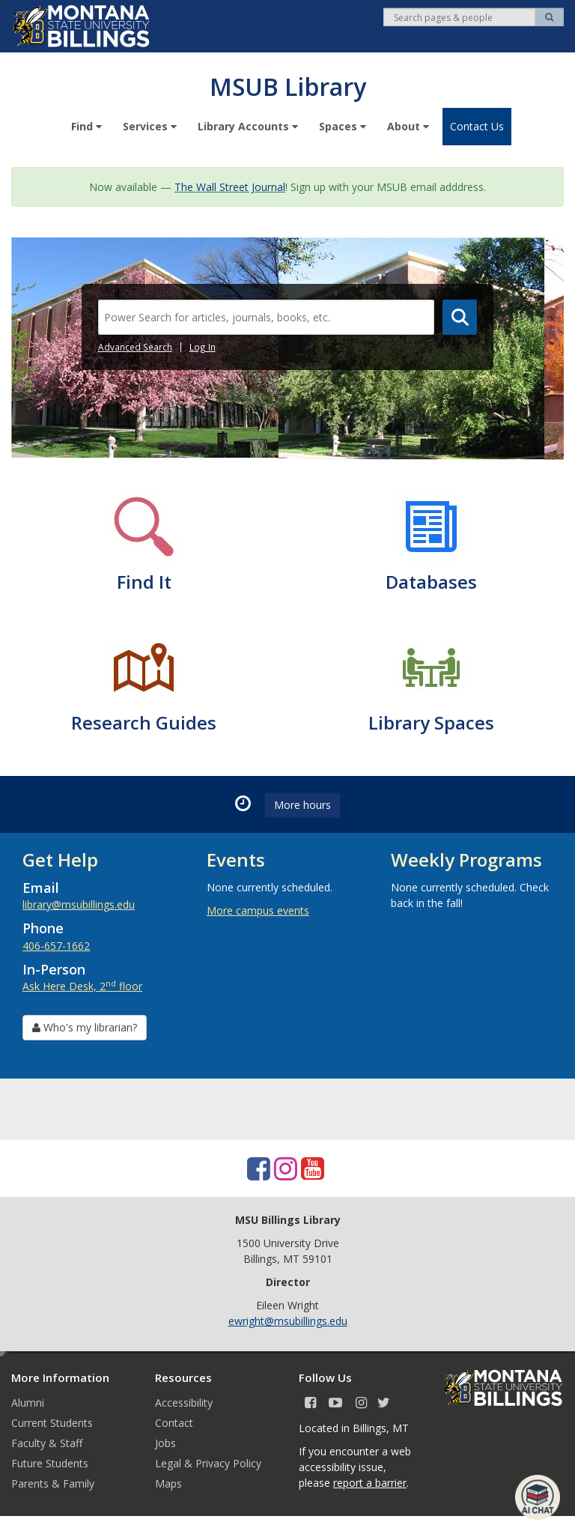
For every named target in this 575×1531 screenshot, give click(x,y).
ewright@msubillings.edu (287, 1320)
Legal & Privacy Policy (208, 1462)
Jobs (165, 1442)
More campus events (258, 910)
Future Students (49, 1462)
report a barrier (370, 1482)
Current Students (52, 1422)
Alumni (27, 1402)
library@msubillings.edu (78, 904)
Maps (168, 1483)
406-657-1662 (56, 945)
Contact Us (477, 125)
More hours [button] (302, 804)
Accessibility (184, 1402)
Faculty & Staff (46, 1442)
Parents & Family (52, 1483)
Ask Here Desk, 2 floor (82, 985)
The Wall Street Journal (229, 186)
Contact (174, 1422)
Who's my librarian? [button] (84, 1026)
